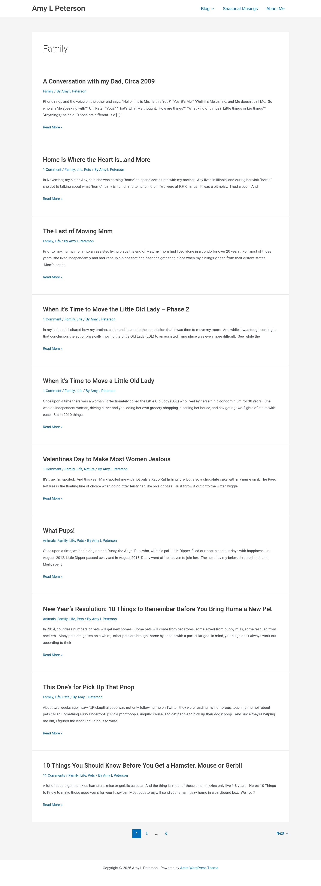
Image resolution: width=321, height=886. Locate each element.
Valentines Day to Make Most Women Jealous (109, 458)
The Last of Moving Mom (79, 231)
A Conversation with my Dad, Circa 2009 (100, 81)
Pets (88, 169)
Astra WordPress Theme (199, 868)
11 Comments (54, 782)
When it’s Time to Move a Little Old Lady (100, 380)
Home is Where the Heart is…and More (98, 159)
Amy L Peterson (58, 8)
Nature (90, 468)
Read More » (53, 127)
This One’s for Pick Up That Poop (90, 694)
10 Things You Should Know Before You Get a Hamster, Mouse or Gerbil (145, 772)
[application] (211, 8)
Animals (49, 540)
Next (282, 840)
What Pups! (59, 530)
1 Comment (52, 169)
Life (80, 169)
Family (48, 91)
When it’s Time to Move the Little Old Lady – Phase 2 (118, 309)
